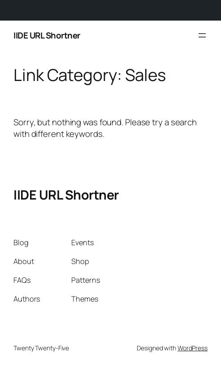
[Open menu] (202, 35)
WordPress (193, 348)
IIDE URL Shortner (46, 35)
